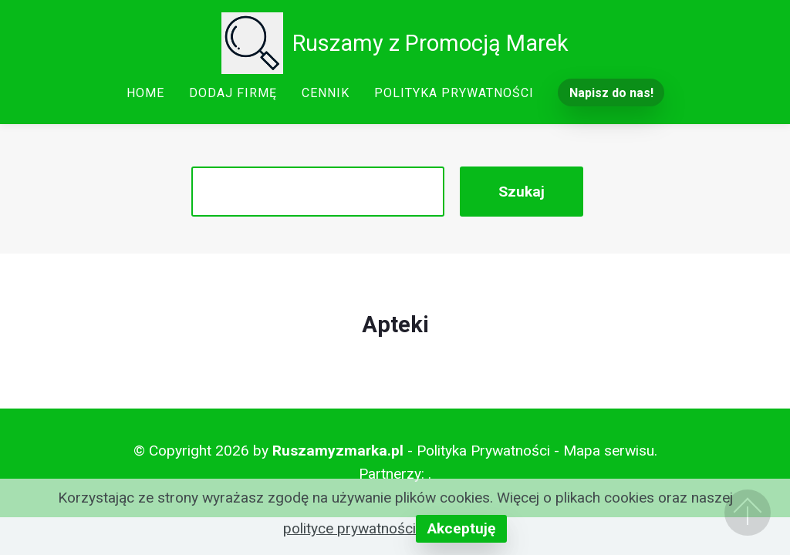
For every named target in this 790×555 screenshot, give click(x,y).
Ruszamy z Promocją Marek (430, 43)
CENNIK (325, 93)
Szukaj (521, 191)
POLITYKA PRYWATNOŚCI (454, 93)
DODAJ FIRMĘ (233, 93)
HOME (145, 93)
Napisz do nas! (611, 93)
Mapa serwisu (608, 450)
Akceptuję (461, 528)
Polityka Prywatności (483, 450)
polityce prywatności (349, 528)
